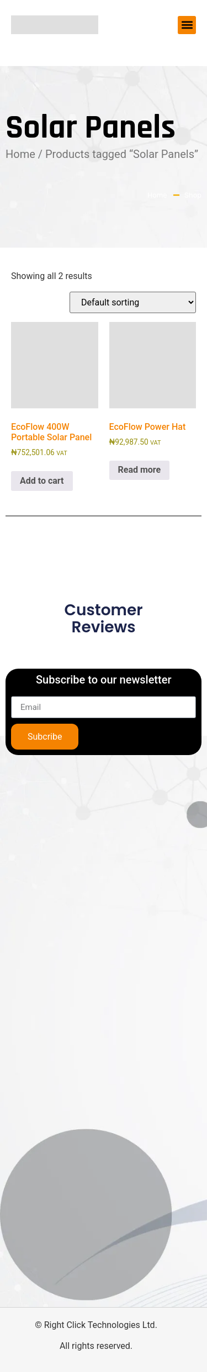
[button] (187, 25)
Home (20, 154)
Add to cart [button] (42, 480)
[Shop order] (133, 302)
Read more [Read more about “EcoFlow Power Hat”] (139, 469)
